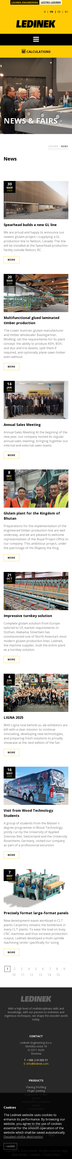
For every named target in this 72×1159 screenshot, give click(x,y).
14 (49, 975)
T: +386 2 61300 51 (36, 1060)
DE (59, 11)
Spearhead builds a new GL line (30, 224)
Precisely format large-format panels (36, 913)
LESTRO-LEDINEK (51, 2)
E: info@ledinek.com (36, 1063)
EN (51, 11)
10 (14, 975)
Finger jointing (36, 1091)
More (11, 259)
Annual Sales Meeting (22, 424)
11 (22, 975)
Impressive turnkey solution (28, 615)
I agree (10, 1146)
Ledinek (53, 146)
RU (66, 11)
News (64, 146)
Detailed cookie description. (23, 1137)
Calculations (36, 51)
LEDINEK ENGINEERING (24, 2)
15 (58, 975)
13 (40, 975)
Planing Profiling (36, 1087)
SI (45, 11)
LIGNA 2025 (13, 717)
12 (31, 975)
